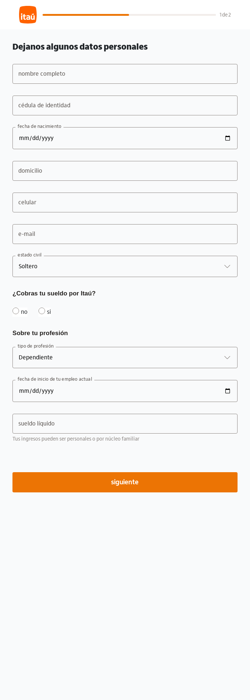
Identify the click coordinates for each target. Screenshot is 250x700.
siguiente (125, 482)
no (24, 311)
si (49, 311)
